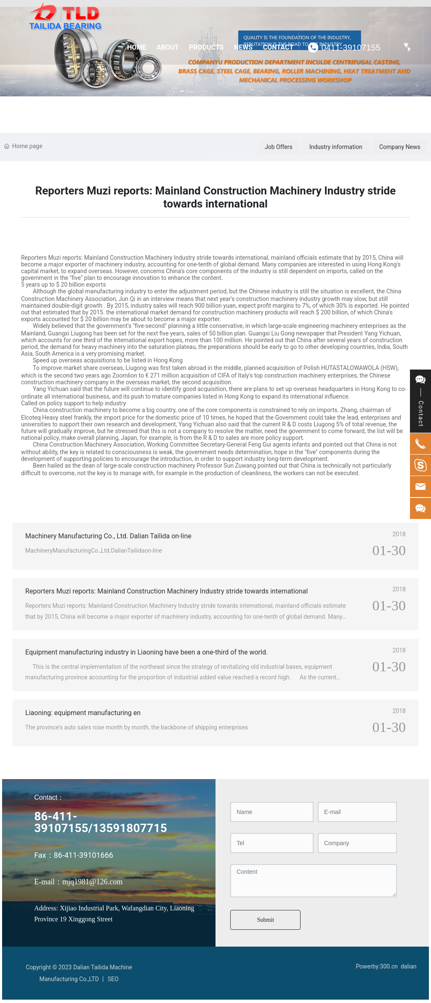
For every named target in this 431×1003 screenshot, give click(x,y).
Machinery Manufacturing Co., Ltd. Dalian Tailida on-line (108, 536)
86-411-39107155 (61, 822)
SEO (113, 979)
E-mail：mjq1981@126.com (78, 882)
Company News (399, 147)
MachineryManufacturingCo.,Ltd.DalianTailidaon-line (93, 550)
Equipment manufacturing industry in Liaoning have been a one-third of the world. (146, 652)
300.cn (389, 966)
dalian (409, 966)
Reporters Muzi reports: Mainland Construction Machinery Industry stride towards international (166, 591)
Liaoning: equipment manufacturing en (83, 713)
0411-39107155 (350, 47)
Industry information (335, 147)
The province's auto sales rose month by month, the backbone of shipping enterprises (136, 727)
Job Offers (279, 147)
